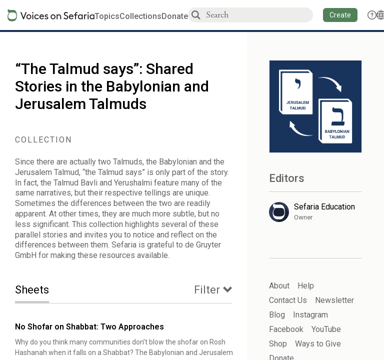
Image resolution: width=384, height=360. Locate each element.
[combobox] (259, 14)
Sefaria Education (324, 207)
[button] (340, 15)
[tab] (39, 290)
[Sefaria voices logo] (51, 15)
